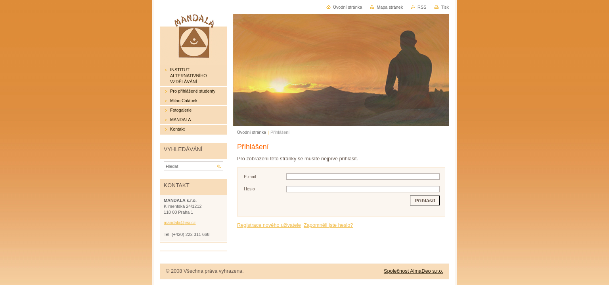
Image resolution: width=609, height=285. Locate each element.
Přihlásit (424, 200)
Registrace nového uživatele (269, 225)
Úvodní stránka (251, 132)
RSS (421, 7)
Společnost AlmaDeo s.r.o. (413, 271)
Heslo (249, 188)
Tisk (445, 7)
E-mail (250, 176)
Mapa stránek (390, 7)
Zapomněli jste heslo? (328, 225)
